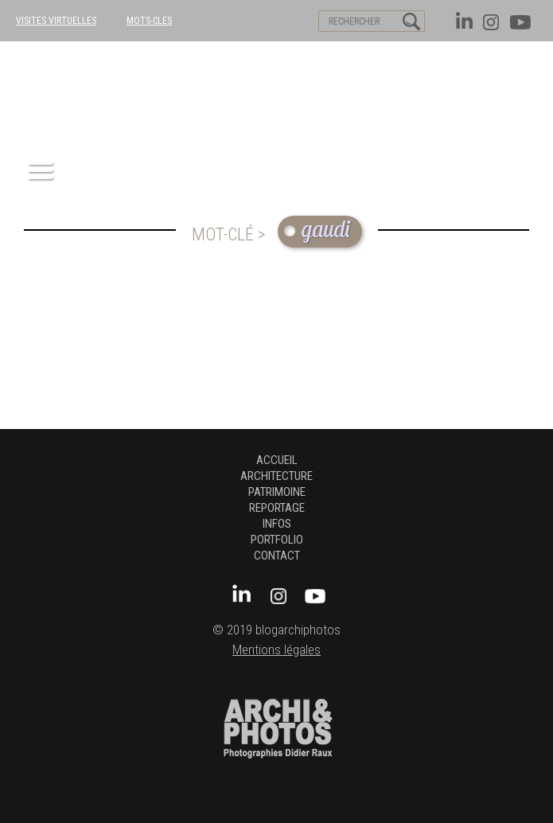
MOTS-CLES (149, 20)
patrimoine (277, 492)
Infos (277, 524)
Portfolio (277, 539)
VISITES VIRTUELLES (56, 20)
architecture (276, 476)
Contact (277, 555)
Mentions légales (276, 650)
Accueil (277, 460)
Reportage (277, 508)
